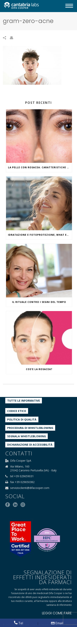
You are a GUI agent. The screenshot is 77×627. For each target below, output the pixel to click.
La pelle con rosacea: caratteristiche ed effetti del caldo (40, 167)
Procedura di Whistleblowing (30, 428)
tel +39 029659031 (22, 476)
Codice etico (16, 411)
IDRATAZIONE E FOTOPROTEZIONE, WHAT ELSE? (40, 234)
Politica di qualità (21, 419)
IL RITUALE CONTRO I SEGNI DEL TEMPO (39, 302)
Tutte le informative (23, 400)
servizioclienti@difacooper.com (29, 488)
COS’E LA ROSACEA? (39, 369)
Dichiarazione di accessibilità (29, 444)
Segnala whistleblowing (26, 436)
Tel (18, 623)
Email (57, 623)
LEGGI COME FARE (57, 613)
